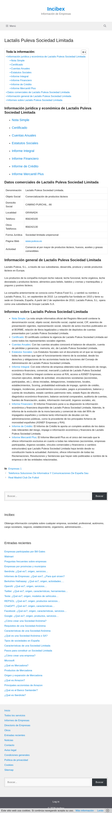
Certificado (17, 64)
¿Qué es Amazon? (14, 680)
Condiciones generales (17, 755)
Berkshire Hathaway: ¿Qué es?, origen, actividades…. (34, 581)
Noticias (8, 740)
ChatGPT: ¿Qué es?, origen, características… (29, 606)
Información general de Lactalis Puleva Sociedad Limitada (39, 96)
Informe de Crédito (21, 84)
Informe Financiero (21, 80)
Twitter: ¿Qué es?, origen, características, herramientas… (36, 591)
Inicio (7, 710)
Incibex (56, 9)
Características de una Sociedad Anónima (27, 630)
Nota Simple (18, 60)
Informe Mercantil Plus (23, 88)
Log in (56, 801)
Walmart (9, 556)
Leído (100, 810)
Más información (85, 810)
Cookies (8, 765)
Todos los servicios (14, 715)
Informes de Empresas (16, 720)
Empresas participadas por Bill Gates (24, 551)
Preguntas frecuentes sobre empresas (25, 561)
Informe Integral (19, 76)
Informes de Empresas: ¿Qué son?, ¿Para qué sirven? (34, 576)
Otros (7, 730)
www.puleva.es (33, 241)
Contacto (9, 745)
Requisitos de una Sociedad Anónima (25, 625)
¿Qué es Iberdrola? (15, 695)
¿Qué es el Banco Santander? (21, 690)
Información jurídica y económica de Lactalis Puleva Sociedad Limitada (46, 56)
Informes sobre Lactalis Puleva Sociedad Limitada (34, 100)
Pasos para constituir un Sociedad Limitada (28, 650)
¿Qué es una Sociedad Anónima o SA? (26, 635)
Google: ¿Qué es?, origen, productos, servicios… (31, 616)
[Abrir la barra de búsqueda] (105, 26)
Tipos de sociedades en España (22, 640)
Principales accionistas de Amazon (23, 685)
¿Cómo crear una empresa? (19, 655)
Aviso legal (10, 750)
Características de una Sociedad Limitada (27, 645)
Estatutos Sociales (21, 72)
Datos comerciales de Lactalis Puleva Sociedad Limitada (38, 92)
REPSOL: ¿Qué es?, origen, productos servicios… (32, 601)
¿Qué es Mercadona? (16, 665)
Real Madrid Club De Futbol (23, 477)
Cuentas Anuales (20, 68)
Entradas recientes (14, 735)
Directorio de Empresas (17, 725)
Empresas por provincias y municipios (25, 566)
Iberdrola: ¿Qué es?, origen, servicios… (26, 571)
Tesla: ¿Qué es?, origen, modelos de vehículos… (31, 596)
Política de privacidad (16, 760)
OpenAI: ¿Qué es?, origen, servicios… (25, 586)
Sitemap (8, 770)
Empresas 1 (15, 468)
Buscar (99, 496)
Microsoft (9, 660)
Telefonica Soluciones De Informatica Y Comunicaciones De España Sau (48, 473)
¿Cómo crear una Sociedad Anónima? (25, 621)
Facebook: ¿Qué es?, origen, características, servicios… (35, 611)
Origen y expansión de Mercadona (23, 675)
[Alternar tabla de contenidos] (82, 52)
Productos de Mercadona (18, 670)
